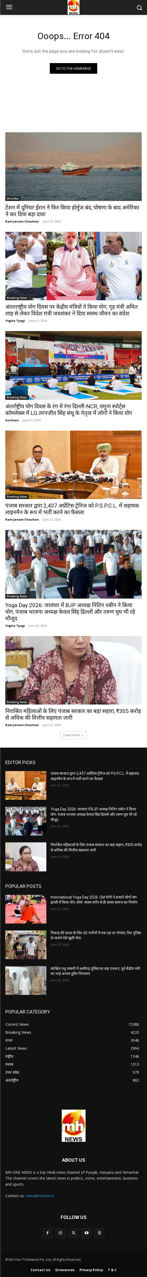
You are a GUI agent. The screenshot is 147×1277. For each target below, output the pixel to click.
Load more (73, 735)
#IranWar (13, 198)
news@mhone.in (40, 1195)
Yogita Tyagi (15, 321)
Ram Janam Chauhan (22, 221)
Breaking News (17, 298)
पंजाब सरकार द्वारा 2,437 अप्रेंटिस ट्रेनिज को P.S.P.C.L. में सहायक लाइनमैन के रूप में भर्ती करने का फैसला (72, 509)
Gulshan (12, 420)
